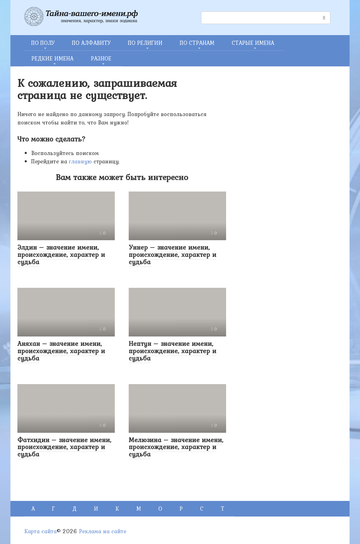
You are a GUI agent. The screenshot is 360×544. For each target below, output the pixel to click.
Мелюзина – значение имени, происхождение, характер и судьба (176, 447)
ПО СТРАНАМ (197, 43)
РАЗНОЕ (101, 58)
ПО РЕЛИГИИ (145, 43)
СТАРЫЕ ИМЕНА (253, 43)
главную (80, 161)
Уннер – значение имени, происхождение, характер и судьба (172, 254)
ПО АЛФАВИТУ (91, 43)
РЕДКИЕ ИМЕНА (52, 58)
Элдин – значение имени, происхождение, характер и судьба (61, 254)
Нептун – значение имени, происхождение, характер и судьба (172, 351)
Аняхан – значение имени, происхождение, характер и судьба (61, 351)
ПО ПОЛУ (43, 43)
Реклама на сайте (102, 531)
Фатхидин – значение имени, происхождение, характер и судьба (64, 447)
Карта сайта (40, 531)
